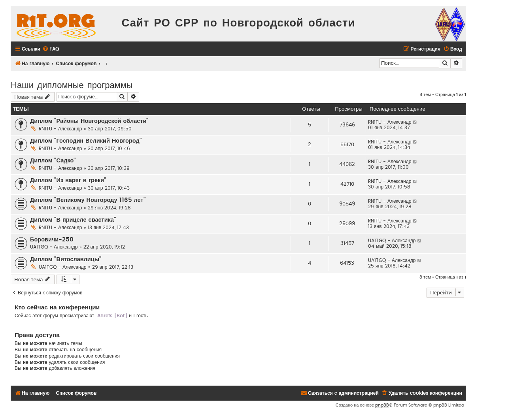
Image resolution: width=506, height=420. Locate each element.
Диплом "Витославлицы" (65, 259)
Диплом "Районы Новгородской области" (89, 121)
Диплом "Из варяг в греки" (68, 180)
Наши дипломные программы (72, 84)
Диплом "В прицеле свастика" (73, 220)
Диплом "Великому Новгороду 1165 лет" (87, 200)
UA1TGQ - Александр (54, 247)
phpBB (382, 405)
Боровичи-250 (52, 240)
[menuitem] (50, 49)
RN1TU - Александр (60, 128)
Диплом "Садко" (53, 161)
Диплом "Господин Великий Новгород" (86, 141)
